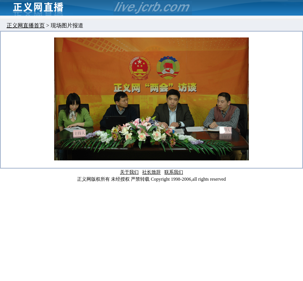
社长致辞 (151, 172)
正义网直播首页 (26, 25)
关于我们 (129, 172)
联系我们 (173, 172)
